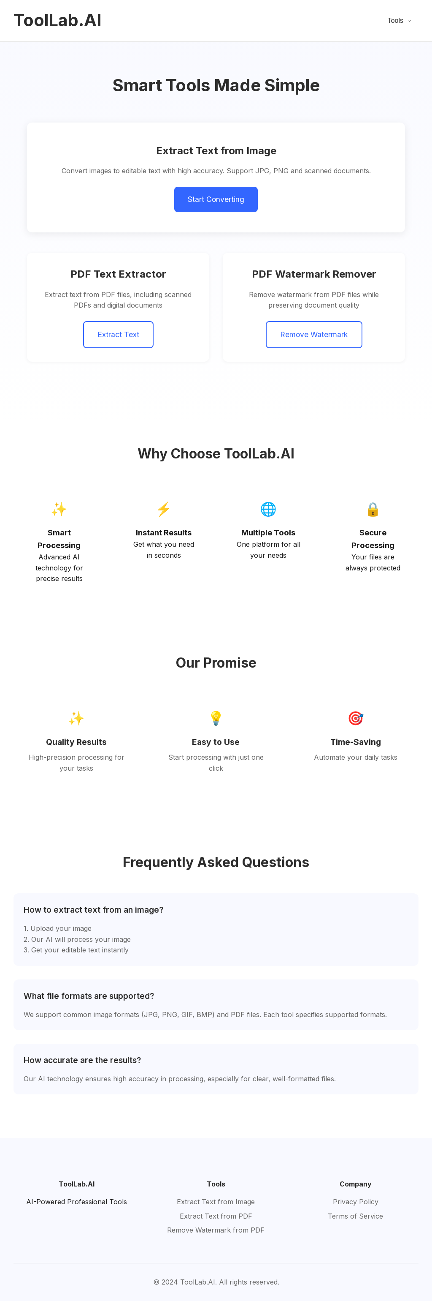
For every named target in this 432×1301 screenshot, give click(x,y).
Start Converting (216, 199)
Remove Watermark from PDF (216, 1230)
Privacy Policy (355, 1201)
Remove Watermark (314, 334)
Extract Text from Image (216, 1201)
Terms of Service (355, 1216)
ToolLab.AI (58, 20)
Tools (400, 20)
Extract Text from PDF (216, 1216)
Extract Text (118, 334)
